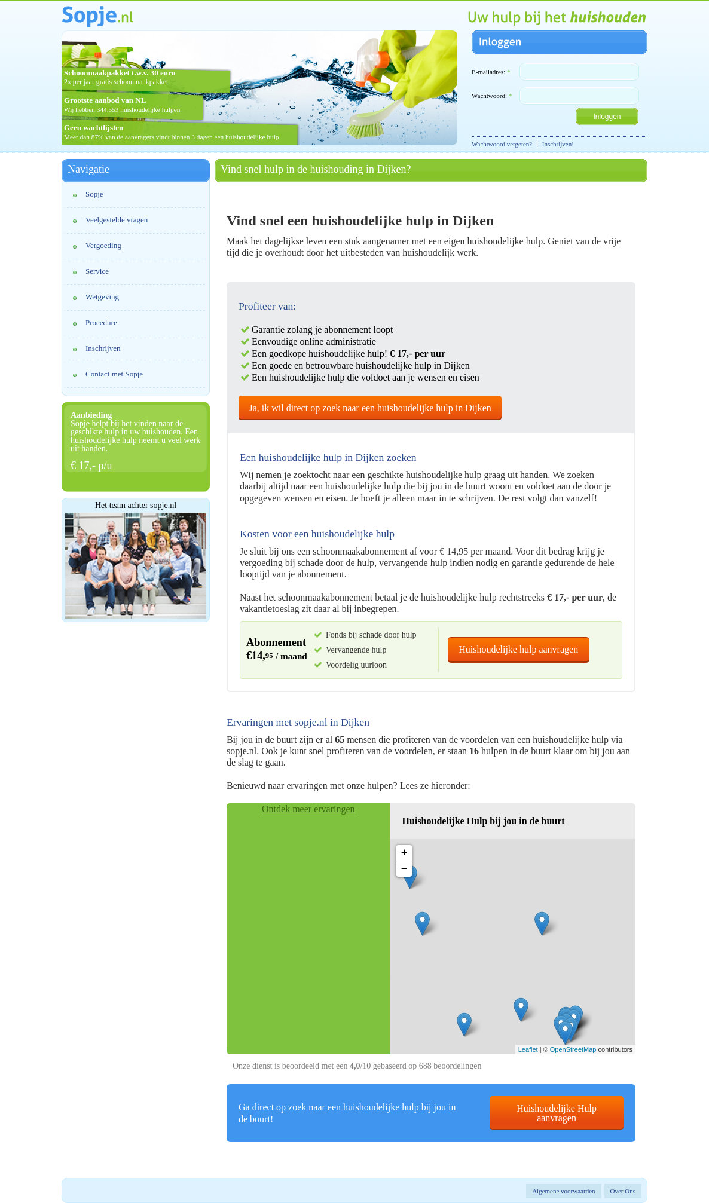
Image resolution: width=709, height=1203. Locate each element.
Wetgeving (102, 296)
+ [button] (404, 853)
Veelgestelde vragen (116, 219)
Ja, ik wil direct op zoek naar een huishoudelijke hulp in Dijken (370, 408)
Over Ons (622, 1191)
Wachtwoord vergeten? (502, 144)
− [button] (404, 869)
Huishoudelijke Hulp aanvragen (557, 1113)
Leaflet (528, 1049)
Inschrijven (102, 348)
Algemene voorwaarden (563, 1191)
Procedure (101, 322)
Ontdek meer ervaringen (308, 809)
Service (97, 271)
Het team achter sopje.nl (135, 505)
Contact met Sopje (114, 373)
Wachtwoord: (492, 95)
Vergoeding (103, 245)
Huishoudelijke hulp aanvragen (518, 649)
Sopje (94, 193)
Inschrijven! (558, 144)
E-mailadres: (491, 71)
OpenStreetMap (573, 1049)
